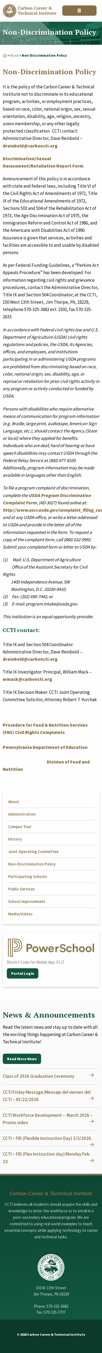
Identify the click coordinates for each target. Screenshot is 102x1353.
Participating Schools (27, 876)
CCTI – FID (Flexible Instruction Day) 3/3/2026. (47, 1138)
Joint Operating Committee (33, 851)
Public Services (21, 889)
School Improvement (26, 901)
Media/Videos (20, 913)
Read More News (22, 1058)
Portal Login (22, 973)
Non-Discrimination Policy (31, 864)
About (14, 55)
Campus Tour (20, 826)
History (15, 839)
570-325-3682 (57, 1306)
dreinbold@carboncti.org (30, 146)
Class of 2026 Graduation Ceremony (38, 1076)
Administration (22, 814)
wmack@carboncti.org (27, 679)
